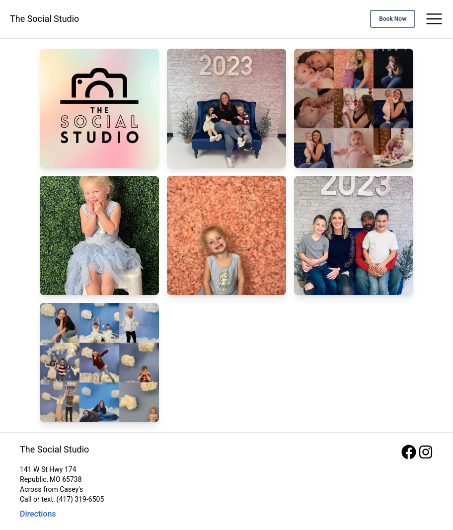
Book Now (392, 18)
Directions (38, 514)
